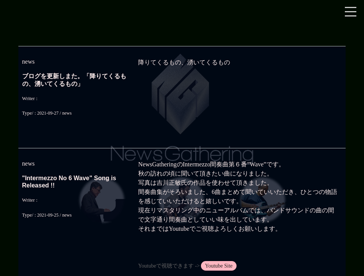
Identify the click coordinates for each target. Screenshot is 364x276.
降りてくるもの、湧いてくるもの (184, 62)
